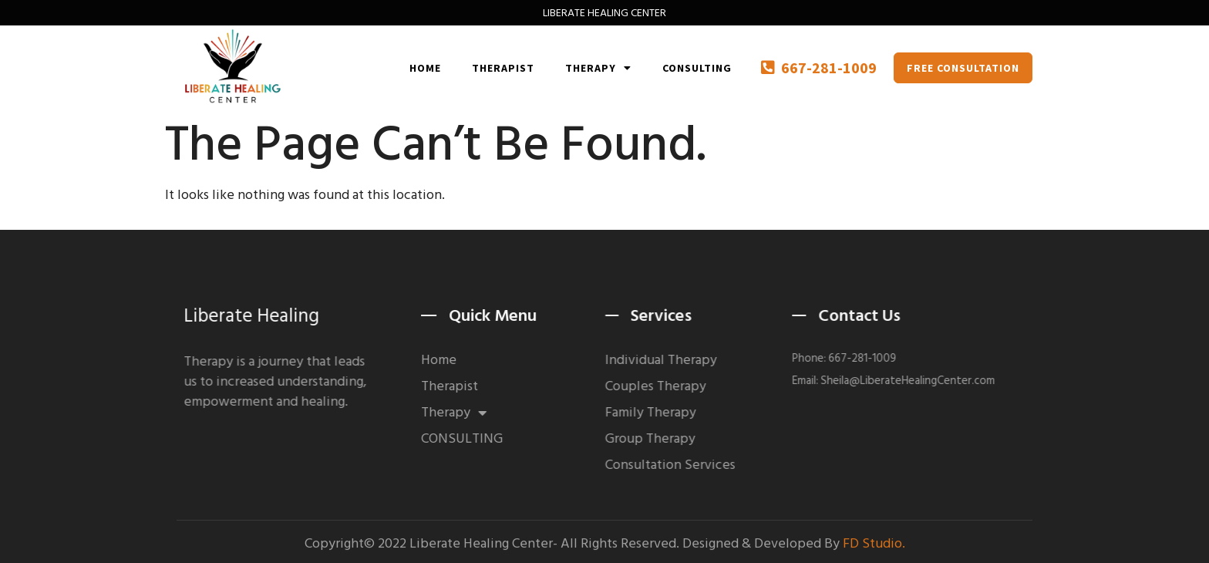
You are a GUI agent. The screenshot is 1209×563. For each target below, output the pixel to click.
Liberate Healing (262, 316)
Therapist (503, 68)
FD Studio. (874, 545)
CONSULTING (697, 68)
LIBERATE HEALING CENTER (604, 13)
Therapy (598, 68)
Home (425, 68)
